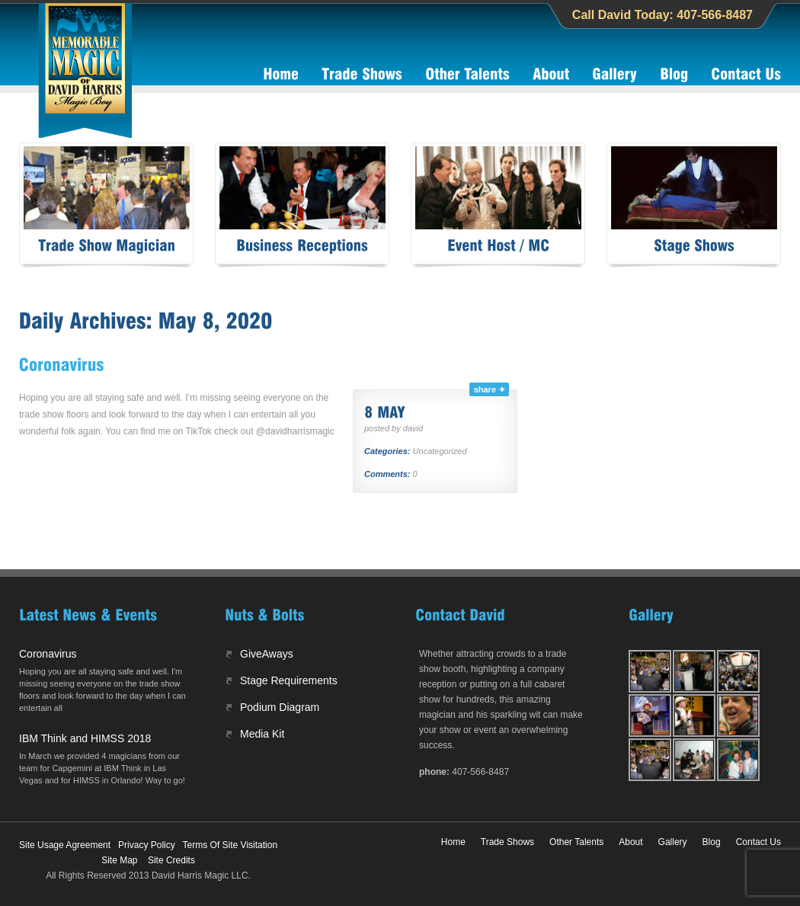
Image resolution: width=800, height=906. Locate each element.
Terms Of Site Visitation (230, 845)
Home (453, 842)
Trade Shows (507, 842)
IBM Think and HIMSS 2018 (85, 738)
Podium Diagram (279, 707)
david (413, 428)
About (630, 842)
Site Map (119, 860)
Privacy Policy (146, 845)
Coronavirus (47, 654)
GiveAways (266, 654)
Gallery (672, 842)
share (485, 389)
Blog (711, 842)
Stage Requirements (289, 680)
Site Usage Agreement (64, 845)
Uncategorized (440, 451)
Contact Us (758, 842)
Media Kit (262, 734)
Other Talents (576, 842)
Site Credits (171, 860)
